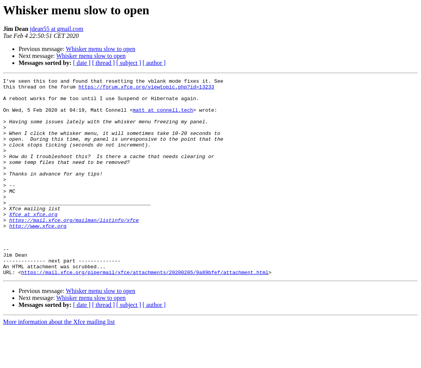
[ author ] (154, 63)
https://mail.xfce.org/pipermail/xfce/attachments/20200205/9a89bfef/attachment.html (145, 311)
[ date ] (81, 63)
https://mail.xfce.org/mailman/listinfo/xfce (74, 248)
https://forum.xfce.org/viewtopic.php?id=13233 (146, 88)
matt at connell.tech (163, 116)
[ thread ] (103, 63)
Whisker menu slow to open (100, 49)
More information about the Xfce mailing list (59, 361)
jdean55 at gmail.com (56, 29)
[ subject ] (128, 63)
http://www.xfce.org (37, 255)
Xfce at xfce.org (33, 242)
